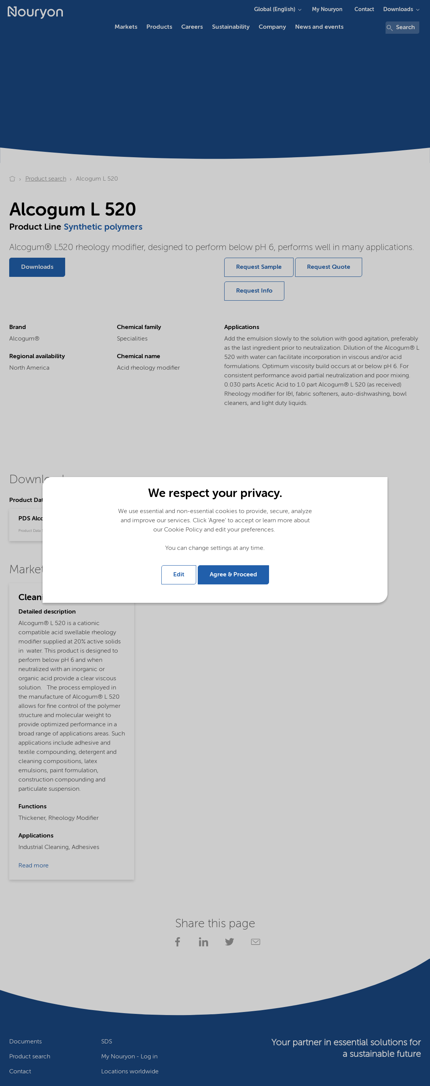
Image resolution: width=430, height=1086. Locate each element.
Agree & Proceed (233, 575)
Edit (178, 575)
